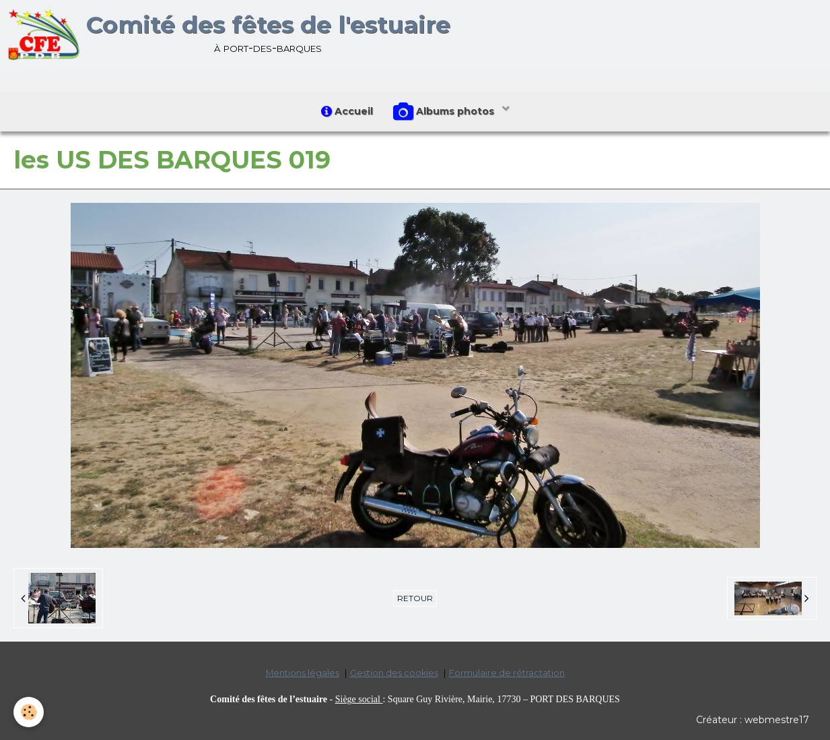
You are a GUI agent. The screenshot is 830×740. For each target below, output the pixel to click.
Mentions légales (302, 673)
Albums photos (445, 111)
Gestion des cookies (394, 673)
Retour (415, 598)
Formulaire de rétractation (507, 673)
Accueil (347, 111)
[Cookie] (28, 712)
